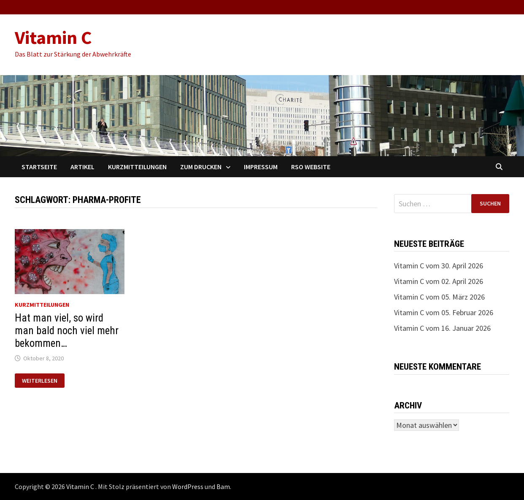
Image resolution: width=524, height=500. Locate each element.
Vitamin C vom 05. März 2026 (439, 297)
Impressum (261, 166)
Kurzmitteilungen (137, 166)
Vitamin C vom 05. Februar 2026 (443, 312)
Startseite (39, 166)
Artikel (82, 166)
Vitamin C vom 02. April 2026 (438, 281)
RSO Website (310, 166)
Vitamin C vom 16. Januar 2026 (442, 328)
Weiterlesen (39, 380)
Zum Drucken (200, 166)
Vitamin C (53, 37)
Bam (223, 486)
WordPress (187, 486)
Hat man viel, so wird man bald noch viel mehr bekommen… (67, 330)
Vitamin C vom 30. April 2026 (438, 265)
